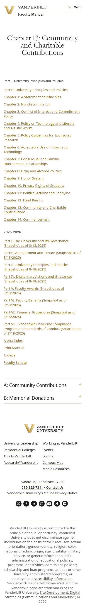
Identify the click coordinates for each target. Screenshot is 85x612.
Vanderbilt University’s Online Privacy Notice (42, 493)
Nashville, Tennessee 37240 (42, 481)
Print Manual (14, 347)
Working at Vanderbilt (60, 443)
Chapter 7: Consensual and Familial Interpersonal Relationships (32, 161)
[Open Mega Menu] (74, 7)
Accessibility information (53, 578)
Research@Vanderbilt (21, 462)
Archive (9, 355)
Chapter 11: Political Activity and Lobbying (37, 193)
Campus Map (53, 462)
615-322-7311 (32, 487)
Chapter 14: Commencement (27, 219)
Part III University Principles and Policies (36, 89)
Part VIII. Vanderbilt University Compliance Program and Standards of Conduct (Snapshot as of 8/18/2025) (42, 328)
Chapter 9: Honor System (24, 178)
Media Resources (56, 468)
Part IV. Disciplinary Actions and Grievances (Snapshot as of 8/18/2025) (38, 278)
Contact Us (54, 487)
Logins (48, 456)
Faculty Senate (15, 362)
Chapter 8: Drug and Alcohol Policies (33, 171)
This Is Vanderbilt (17, 456)
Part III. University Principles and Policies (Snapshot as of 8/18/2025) (36, 266)
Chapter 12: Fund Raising (24, 200)
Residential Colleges (20, 449)
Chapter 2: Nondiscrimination (27, 104)
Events (48, 449)
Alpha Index (13, 340)
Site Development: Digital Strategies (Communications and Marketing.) (42, 594)
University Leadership (21, 443)
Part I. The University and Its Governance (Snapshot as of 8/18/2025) (36, 243)
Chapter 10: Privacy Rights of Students (34, 185)
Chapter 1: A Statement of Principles (32, 97)
